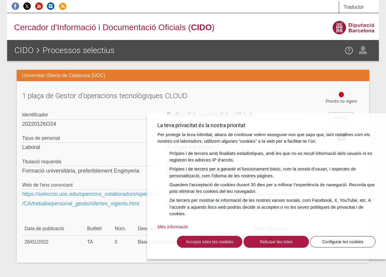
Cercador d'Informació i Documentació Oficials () (114, 27)
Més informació (172, 226)
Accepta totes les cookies (209, 241)
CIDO (23, 50)
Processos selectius (78, 50)
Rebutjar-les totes (276, 241)
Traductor (354, 7)
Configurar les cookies (343, 241)
